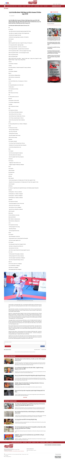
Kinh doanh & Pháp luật (17, 442)
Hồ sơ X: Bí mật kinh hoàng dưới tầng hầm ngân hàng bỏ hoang (30, 375)
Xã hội (29, 442)
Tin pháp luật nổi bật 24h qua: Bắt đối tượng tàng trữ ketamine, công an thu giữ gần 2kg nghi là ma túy (30, 404)
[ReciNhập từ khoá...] (56, 6)
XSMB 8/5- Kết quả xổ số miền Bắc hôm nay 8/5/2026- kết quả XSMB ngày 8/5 (53, 56)
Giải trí (33, 442)
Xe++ (38, 442)
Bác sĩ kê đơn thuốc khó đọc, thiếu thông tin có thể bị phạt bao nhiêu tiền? (53, 43)
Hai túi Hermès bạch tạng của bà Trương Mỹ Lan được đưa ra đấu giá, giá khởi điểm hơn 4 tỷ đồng (53, 52)
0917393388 (6, 455)
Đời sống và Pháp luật (50, 23)
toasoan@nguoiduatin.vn (8, 456)
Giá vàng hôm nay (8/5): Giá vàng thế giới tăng (26, 419)
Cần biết (51, 442)
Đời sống (6, 8)
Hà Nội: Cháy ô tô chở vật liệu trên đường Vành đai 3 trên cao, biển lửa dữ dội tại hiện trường (29, 383)
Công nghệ (42, 442)
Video (47, 442)
